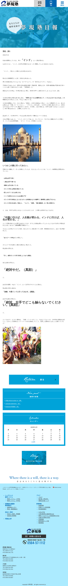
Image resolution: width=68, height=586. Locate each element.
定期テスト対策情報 (44, 507)
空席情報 (41, 519)
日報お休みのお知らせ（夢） (13, 400)
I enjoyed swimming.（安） (13, 403)
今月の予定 (41, 512)
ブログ (40, 497)
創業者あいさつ (11, 507)
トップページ (9, 495)
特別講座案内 (42, 509)
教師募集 (41, 523)
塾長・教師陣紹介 (12, 509)
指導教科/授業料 (10, 504)
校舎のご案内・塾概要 (13, 514)
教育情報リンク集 (43, 521)
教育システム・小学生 (13, 499)
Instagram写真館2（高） (12, 406)
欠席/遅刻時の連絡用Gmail (46, 514)
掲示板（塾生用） (43, 499)
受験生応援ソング (43, 500)
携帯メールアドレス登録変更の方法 (48, 515)
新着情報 (41, 505)
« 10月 (33, 441)
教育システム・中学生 (13, 500)
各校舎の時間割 (11, 515)
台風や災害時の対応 (44, 517)
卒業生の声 (8, 518)
